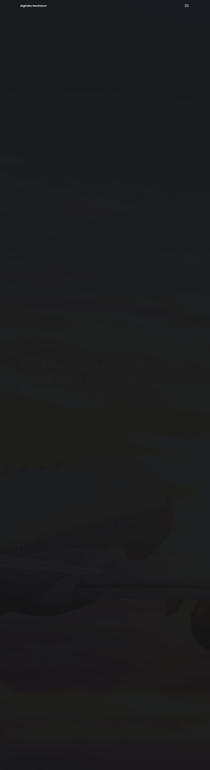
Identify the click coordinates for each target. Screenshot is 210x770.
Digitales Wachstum (33, 6)
